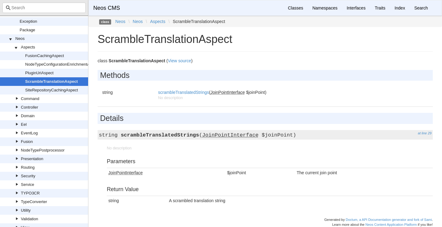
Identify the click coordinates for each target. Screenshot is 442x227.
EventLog (29, 133)
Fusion (27, 141)
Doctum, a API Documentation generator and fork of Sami (389, 219)
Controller (29, 107)
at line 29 (425, 133)
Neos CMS (106, 8)
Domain (28, 115)
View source (179, 60)
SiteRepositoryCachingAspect (51, 90)
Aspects (28, 47)
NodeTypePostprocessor (42, 150)
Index (399, 8)
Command (30, 98)
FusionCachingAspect (44, 55)
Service (27, 184)
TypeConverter (34, 201)
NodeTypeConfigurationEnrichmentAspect (62, 64)
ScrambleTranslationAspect (51, 81)
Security (28, 176)
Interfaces (356, 8)
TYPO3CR (30, 193)
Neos (20, 38)
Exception (28, 21)
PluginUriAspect (39, 73)
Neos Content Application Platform (391, 224)
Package (27, 30)
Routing (28, 167)
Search (421, 8)
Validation (29, 219)
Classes (295, 8)
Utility (26, 210)
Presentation (32, 158)
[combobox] (44, 7)
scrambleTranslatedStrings (183, 92)
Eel (24, 124)
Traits (380, 8)
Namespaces (325, 8)
